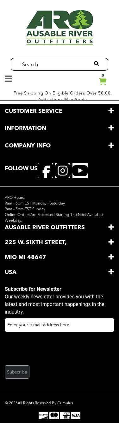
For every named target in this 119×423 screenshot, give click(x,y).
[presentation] (53, 350)
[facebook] (45, 170)
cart (103, 80)
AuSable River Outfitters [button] (45, 228)
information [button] (25, 128)
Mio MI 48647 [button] (26, 257)
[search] (96, 64)
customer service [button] (33, 111)
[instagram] (62, 170)
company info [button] (28, 146)
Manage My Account (89, 79)
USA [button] (10, 272)
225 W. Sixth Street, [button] (35, 242)
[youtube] (80, 170)
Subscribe (17, 372)
